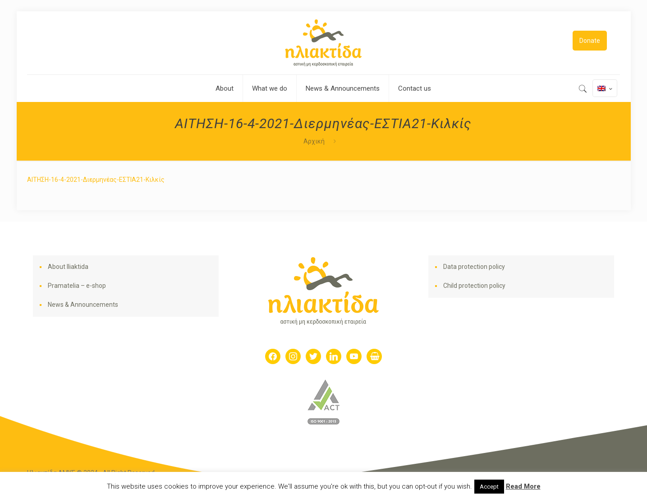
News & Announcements (83, 304)
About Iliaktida (68, 266)
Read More (523, 486)
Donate (589, 40)
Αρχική (314, 141)
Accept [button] (489, 486)
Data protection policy (474, 266)
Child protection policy (474, 285)
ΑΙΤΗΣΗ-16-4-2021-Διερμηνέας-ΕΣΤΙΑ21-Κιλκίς (96, 179)
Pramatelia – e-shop (77, 285)
